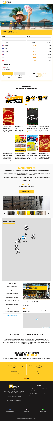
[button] (14, 39)
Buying (8, 73)
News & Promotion (33, 395)
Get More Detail (26, 191)
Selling (20, 73)
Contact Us (45, 388)
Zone (3, 36)
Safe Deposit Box (33, 393)
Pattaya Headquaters (26, 188)
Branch (29, 36)
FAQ (45, 393)
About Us (45, 390)
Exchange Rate (33, 390)
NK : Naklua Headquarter (26, 186)
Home (33, 388)
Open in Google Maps (46, 327)
